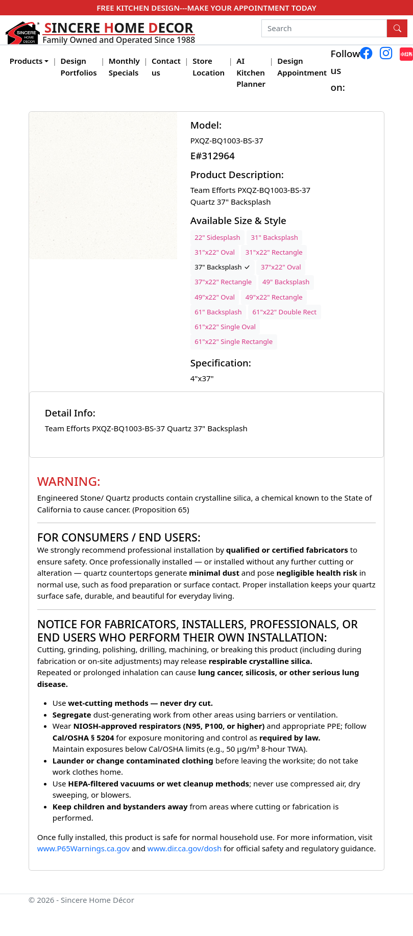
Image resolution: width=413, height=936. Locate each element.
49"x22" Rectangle (274, 297)
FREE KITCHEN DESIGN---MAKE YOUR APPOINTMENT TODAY (206, 8)
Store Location (208, 67)
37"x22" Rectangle (223, 281)
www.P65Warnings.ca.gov (84, 848)
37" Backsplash (222, 267)
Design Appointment (302, 67)
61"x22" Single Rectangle (234, 341)
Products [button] (26, 61)
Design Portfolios (79, 67)
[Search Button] (397, 28)
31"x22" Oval (215, 252)
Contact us (166, 67)
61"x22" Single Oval (225, 326)
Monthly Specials (124, 67)
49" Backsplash (285, 281)
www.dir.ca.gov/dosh (185, 848)
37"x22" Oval (281, 267)
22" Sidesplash (217, 237)
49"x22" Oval (215, 297)
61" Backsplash (218, 311)
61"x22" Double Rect (285, 311)
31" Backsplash (274, 237)
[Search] (324, 28)
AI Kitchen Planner (250, 72)
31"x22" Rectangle (274, 252)
